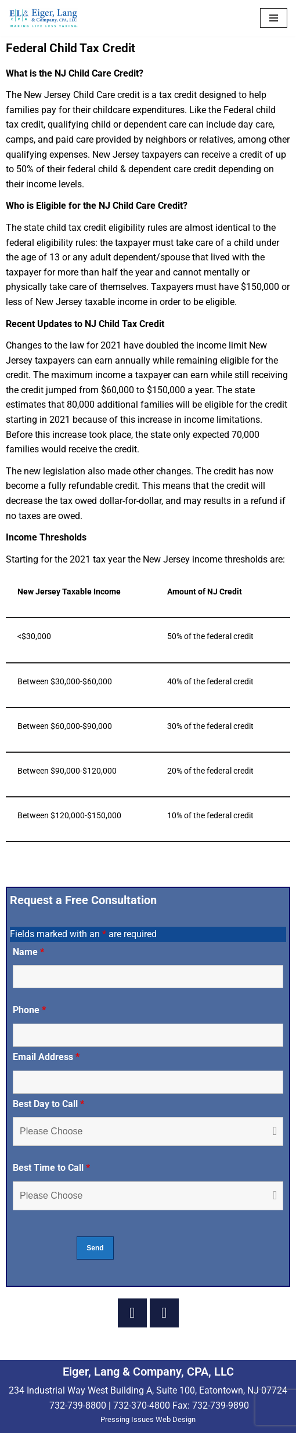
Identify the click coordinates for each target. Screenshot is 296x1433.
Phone (29, 1009)
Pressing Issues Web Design (148, 1419)
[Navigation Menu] (273, 18)
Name (28, 951)
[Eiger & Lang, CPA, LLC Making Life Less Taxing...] (43, 18)
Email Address (46, 1056)
